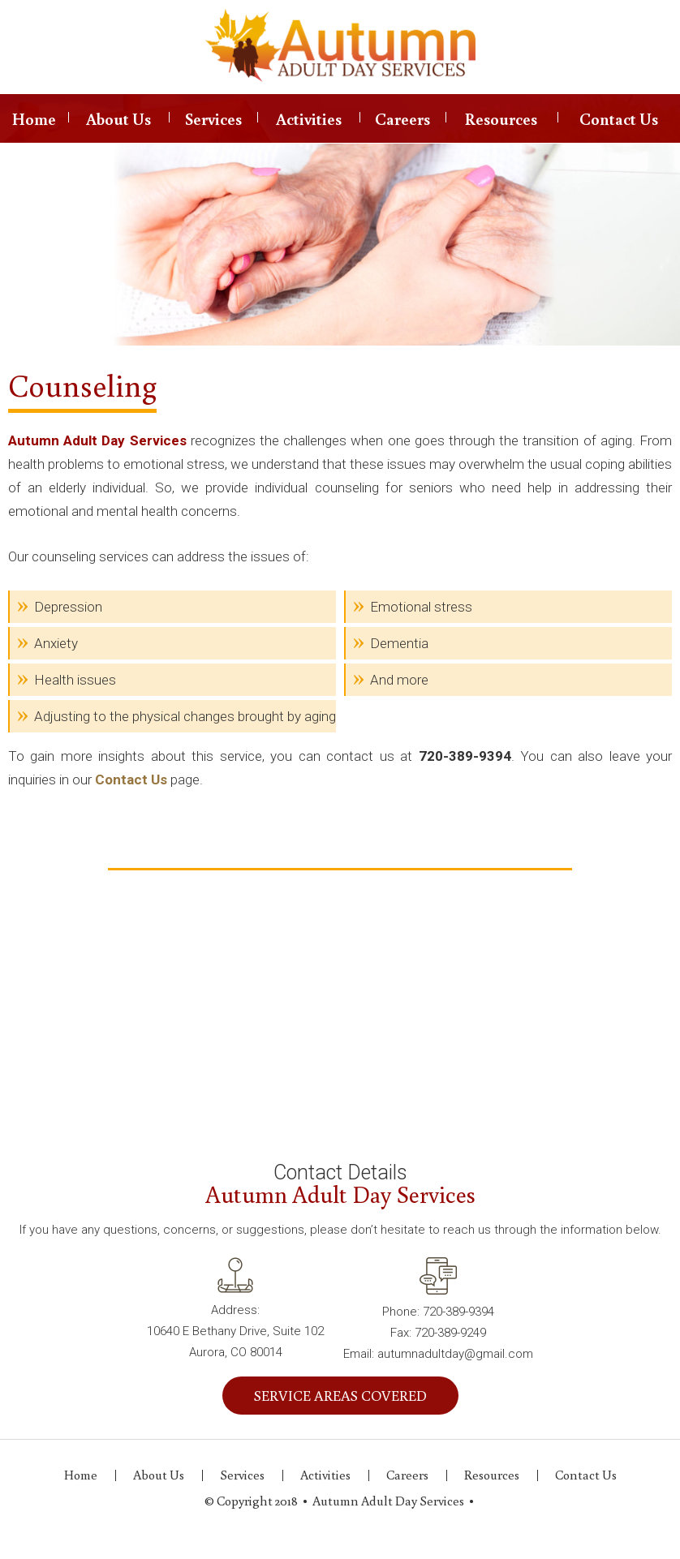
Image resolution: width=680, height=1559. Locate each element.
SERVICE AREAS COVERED (340, 1395)
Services (213, 118)
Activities (309, 118)
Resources (501, 118)
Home (34, 118)
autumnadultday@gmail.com (455, 1353)
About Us (118, 118)
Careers (402, 118)
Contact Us (618, 118)
